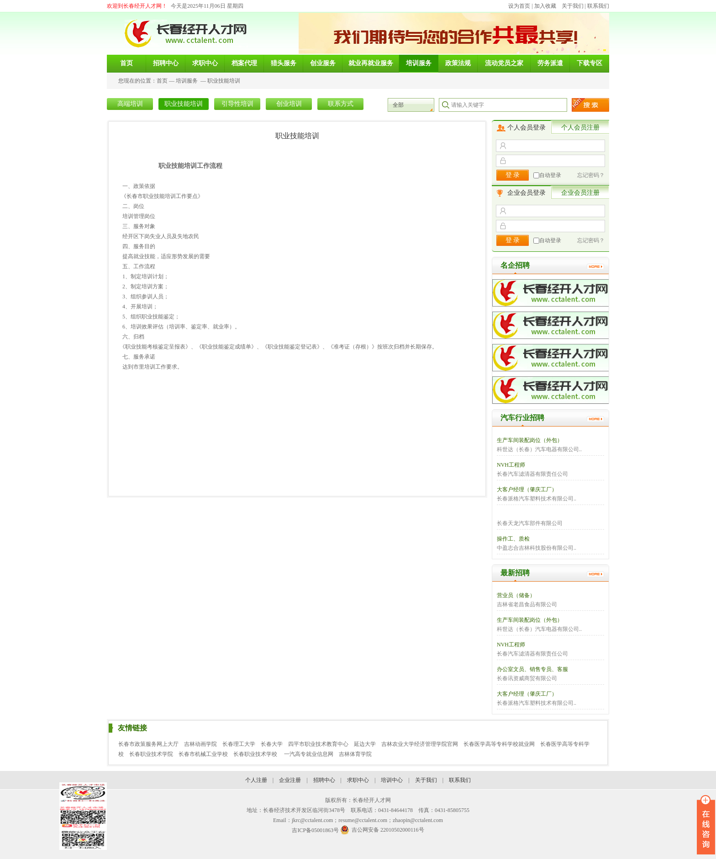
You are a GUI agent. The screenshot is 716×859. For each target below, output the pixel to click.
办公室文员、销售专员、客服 (532, 669)
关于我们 (573, 6)
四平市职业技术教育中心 (318, 744)
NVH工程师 (511, 465)
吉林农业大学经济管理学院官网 (419, 744)
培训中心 (392, 780)
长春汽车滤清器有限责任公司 (532, 474)
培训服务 (187, 81)
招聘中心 (324, 780)
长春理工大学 (238, 744)
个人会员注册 (580, 127)
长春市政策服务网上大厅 (148, 744)
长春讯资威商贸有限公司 (527, 678)
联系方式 (340, 103)
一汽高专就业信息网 (308, 754)
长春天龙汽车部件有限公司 (530, 523)
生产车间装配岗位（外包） (530, 440)
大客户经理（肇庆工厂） (527, 489)
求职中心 (358, 780)
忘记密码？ (591, 175)
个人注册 (256, 780)
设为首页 (519, 6)
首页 (162, 81)
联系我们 (598, 6)
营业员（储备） (516, 595)
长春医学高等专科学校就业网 (499, 744)
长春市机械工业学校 (203, 754)
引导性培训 (237, 103)
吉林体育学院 (355, 754)
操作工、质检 (513, 539)
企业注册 (290, 780)
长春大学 (272, 744)
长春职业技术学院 (151, 754)
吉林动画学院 (200, 744)
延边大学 (365, 744)
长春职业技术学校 (256, 754)
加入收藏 (545, 6)
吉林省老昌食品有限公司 (527, 604)
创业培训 (289, 103)
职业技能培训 (223, 81)
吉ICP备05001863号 (315, 830)
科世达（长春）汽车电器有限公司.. (539, 449)
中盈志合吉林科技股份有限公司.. (536, 548)
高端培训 (130, 103)
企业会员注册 (580, 192)
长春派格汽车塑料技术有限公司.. (536, 498)
